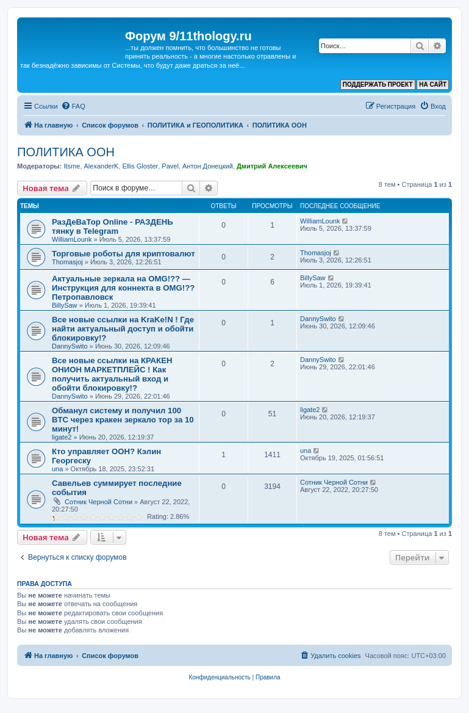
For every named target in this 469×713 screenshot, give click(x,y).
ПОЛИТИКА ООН (66, 152)
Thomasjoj (67, 262)
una (57, 468)
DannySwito (70, 346)
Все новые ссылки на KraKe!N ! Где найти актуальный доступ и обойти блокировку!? (123, 328)
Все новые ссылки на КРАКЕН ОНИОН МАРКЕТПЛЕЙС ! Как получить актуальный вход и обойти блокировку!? (112, 374)
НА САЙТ (432, 84)
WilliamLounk (71, 239)
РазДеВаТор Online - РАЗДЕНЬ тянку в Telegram (112, 226)
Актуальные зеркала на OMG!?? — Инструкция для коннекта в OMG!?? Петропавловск (123, 288)
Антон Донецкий (207, 166)
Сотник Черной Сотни (98, 501)
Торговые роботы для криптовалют (123, 253)
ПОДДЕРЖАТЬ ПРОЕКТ (378, 84)
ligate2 (61, 437)
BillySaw (64, 305)
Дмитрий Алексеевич (272, 166)
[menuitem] (73, 106)
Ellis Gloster (141, 166)
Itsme (71, 166)
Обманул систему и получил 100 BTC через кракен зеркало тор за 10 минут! (123, 419)
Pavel (170, 166)
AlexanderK (101, 166)
